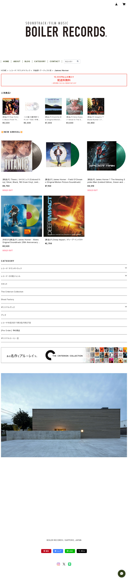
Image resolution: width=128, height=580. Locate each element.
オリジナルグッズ (8, 307)
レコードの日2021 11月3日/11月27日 (16, 323)
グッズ (3, 315)
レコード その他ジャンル (10, 276)
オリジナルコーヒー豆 (10, 338)
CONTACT (55, 61)
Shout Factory (7, 299)
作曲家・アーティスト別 (42, 70)
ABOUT (16, 61)
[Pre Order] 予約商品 (10, 330)
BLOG (27, 61)
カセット (4, 284)
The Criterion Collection (12, 292)
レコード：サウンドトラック (20, 70)
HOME (6, 61)
